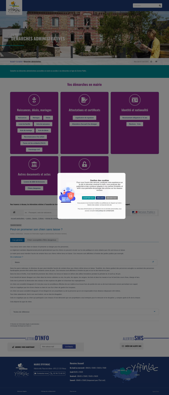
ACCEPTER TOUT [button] (88, 198)
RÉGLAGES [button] (100, 198)
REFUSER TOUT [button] (112, 198)
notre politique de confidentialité (104, 211)
